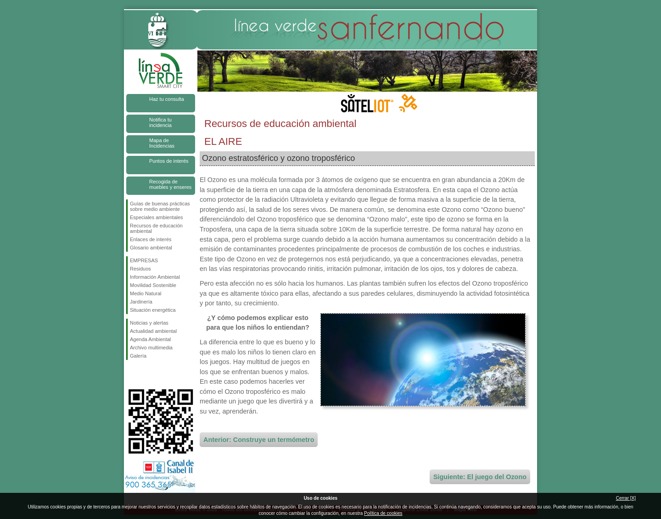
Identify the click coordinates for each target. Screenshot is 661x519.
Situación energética (153, 310)
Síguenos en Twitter (146, 374)
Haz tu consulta (166, 99)
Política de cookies (383, 513)
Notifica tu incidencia (160, 122)
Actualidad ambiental (153, 331)
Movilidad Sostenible (153, 285)
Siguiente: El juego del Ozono (480, 476)
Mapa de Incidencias (161, 143)
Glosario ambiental (151, 247)
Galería (138, 356)
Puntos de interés (169, 161)
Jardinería (141, 301)
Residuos (140, 268)
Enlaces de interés (151, 239)
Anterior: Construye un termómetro (258, 439)
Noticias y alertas (149, 323)
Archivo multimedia (151, 347)
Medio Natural (145, 293)
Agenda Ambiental (150, 339)
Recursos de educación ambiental (156, 228)
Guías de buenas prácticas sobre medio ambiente (160, 206)
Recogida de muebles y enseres (170, 184)
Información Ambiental (155, 277)
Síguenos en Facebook (131, 374)
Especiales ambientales (156, 217)
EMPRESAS (144, 260)
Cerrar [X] (626, 498)
